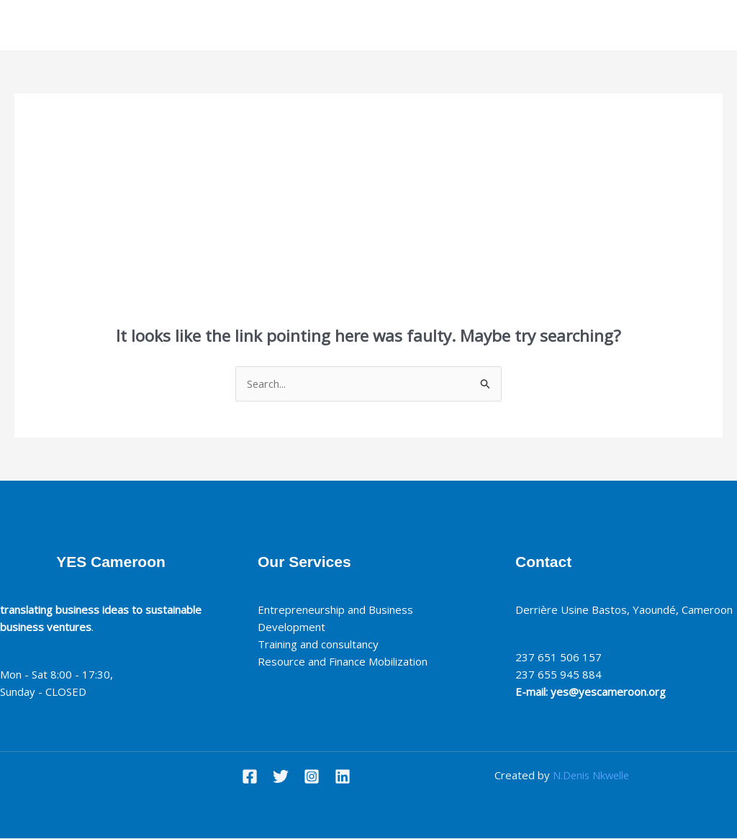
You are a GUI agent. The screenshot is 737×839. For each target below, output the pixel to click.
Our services (382, 25)
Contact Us (462, 25)
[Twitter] (281, 777)
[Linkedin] (343, 777)
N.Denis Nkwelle (591, 775)
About (314, 25)
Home (262, 25)
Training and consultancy (321, 645)
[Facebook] (250, 777)
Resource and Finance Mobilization (345, 662)
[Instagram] (312, 777)
